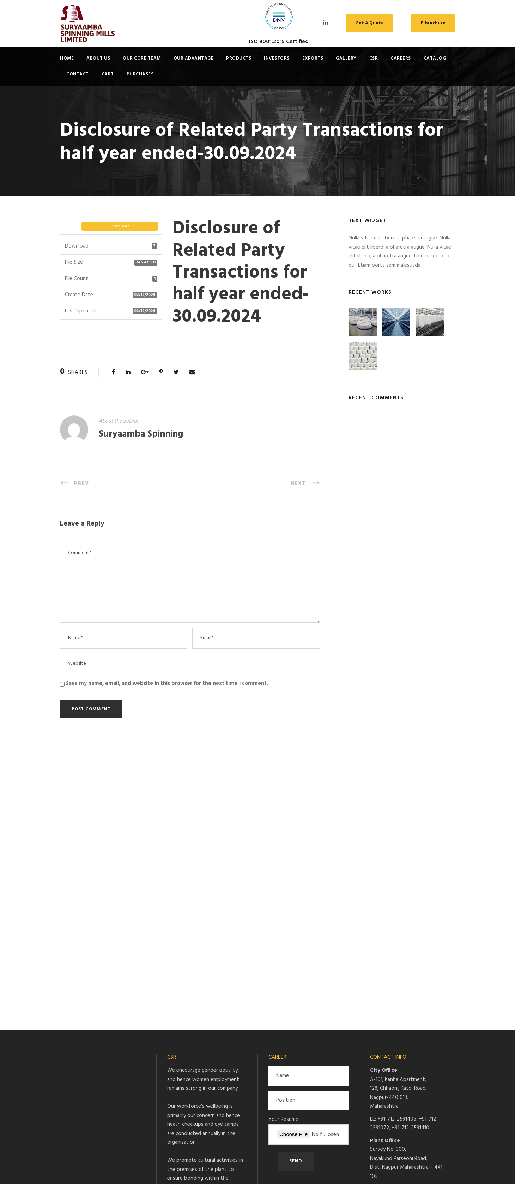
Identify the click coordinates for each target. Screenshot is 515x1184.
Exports (312, 58)
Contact (77, 74)
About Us (98, 58)
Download (119, 226)
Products (238, 58)
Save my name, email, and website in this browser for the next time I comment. (167, 683)
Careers (400, 58)
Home (67, 58)
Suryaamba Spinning (141, 434)
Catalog (435, 58)
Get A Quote (369, 23)
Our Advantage (194, 58)
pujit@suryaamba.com (401, 916)
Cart (108, 74)
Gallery (346, 58)
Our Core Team (142, 58)
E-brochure (433, 23)
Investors (277, 58)
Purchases (140, 74)
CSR (373, 58)
